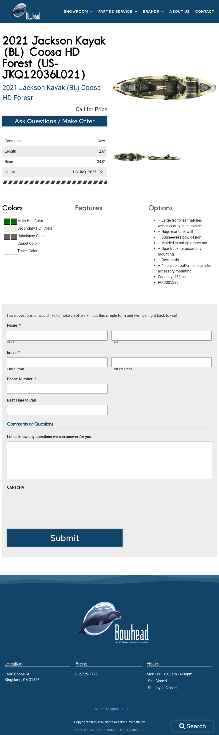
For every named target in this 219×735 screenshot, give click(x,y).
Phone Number (21, 379)
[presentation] (43, 501)
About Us (179, 11)
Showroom (78, 12)
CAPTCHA (15, 487)
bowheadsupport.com (110, 709)
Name (14, 325)
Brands (153, 12)
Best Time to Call (21, 400)
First (10, 342)
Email (13, 352)
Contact (204, 11)
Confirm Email (121, 368)
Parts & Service (117, 12)
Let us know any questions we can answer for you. (49, 437)
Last (114, 342)
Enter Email (15, 368)
